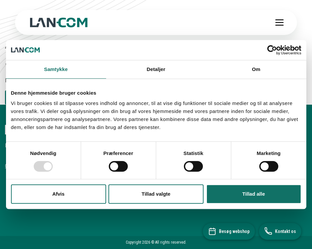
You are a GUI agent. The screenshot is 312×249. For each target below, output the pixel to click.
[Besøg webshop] (229, 231)
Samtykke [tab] (56, 69)
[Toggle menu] (279, 22)
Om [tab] (256, 69)
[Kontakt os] (280, 231)
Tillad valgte (155, 194)
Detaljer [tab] (156, 69)
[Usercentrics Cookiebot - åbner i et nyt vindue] (272, 50)
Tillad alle (253, 194)
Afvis (58, 194)
